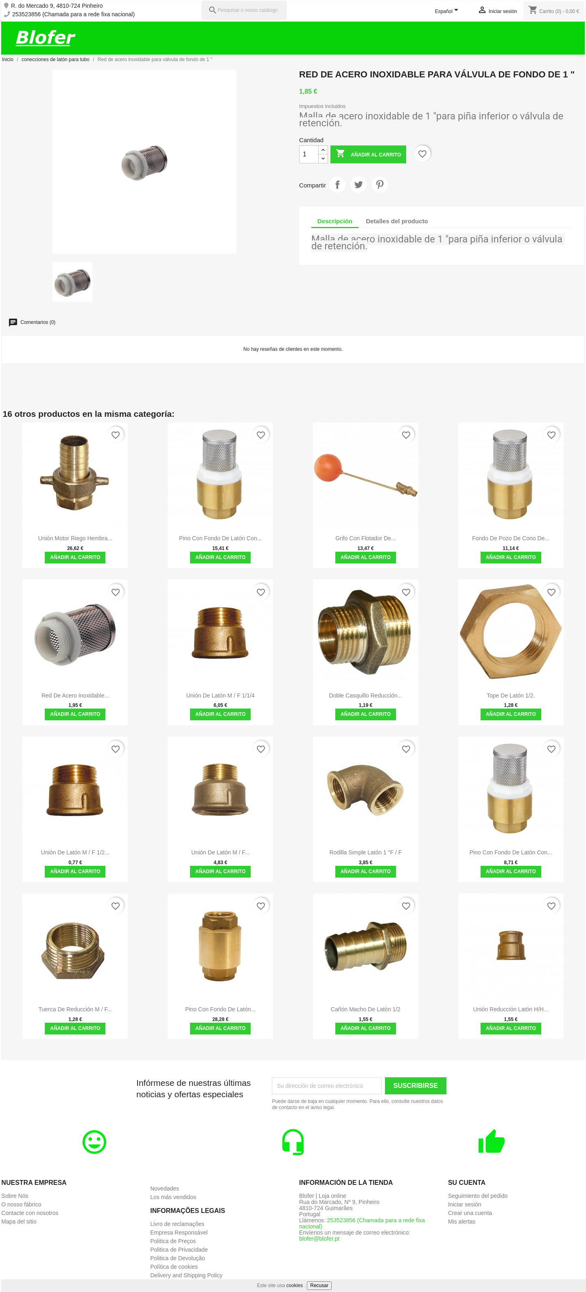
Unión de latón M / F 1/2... (75, 852)
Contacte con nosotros (29, 1213)
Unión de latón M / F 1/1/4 (220, 695)
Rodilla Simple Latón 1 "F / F (366, 852)
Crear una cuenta (470, 1213)
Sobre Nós (14, 1196)
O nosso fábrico (21, 1204)
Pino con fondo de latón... (220, 1009)
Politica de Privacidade (179, 1249)
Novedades (164, 1188)
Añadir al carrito (368, 154)
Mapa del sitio (18, 1221)
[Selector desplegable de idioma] (448, 12)
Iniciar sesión (464, 1204)
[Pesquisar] (244, 10)
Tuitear (358, 184)
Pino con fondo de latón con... (220, 538)
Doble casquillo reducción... (365, 695)
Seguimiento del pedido (477, 1196)
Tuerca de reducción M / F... (75, 1009)
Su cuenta (466, 1182)
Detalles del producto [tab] (397, 221)
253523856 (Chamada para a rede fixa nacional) (73, 14)
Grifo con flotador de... (365, 538)
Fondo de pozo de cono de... (510, 538)
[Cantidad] (309, 154)
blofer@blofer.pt (319, 1238)
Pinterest (380, 184)
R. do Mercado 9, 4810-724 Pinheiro (57, 6)
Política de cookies (174, 1266)
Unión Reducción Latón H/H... (511, 1009)
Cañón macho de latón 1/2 (365, 1009)
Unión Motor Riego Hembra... (75, 538)
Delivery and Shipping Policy (186, 1275)
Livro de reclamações (177, 1224)
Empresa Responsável (179, 1232)
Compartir (337, 184)
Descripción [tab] (334, 221)
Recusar (319, 1285)
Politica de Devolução (177, 1258)
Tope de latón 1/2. (511, 695)
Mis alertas (462, 1221)
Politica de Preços (173, 1241)
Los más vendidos (173, 1197)
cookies (294, 1285)
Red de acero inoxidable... (75, 695)
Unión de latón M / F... (220, 852)
